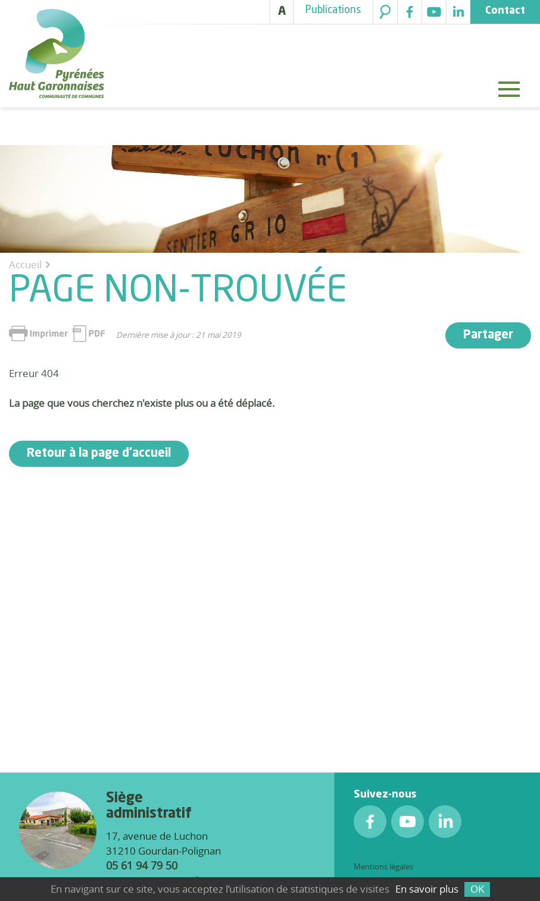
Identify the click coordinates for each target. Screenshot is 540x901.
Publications (333, 10)
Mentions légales (383, 866)
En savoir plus (426, 889)
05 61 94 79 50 (141, 865)
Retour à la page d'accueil (99, 454)
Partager (488, 335)
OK (477, 889)
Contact (505, 11)
